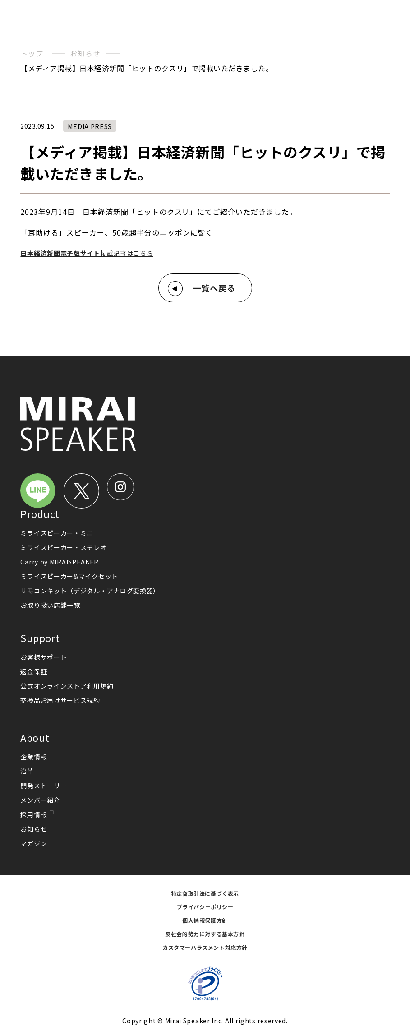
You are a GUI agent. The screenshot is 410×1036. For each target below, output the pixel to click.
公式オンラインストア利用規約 (66, 685)
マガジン (33, 843)
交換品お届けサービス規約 (60, 700)
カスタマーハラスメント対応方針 (205, 947)
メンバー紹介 (40, 800)
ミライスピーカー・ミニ (56, 532)
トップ (31, 53)
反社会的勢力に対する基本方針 (204, 934)
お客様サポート (43, 656)
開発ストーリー (43, 785)
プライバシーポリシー (205, 907)
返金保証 (33, 671)
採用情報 (33, 814)
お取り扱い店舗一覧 (50, 605)
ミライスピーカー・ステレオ (63, 547)
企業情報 (33, 756)
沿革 (26, 771)
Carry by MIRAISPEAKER (59, 561)
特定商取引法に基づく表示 (205, 893)
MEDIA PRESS (90, 126)
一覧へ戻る (214, 288)
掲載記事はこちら (86, 253)
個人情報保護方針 (205, 920)
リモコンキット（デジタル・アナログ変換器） (90, 590)
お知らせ (85, 53)
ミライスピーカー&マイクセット (69, 576)
